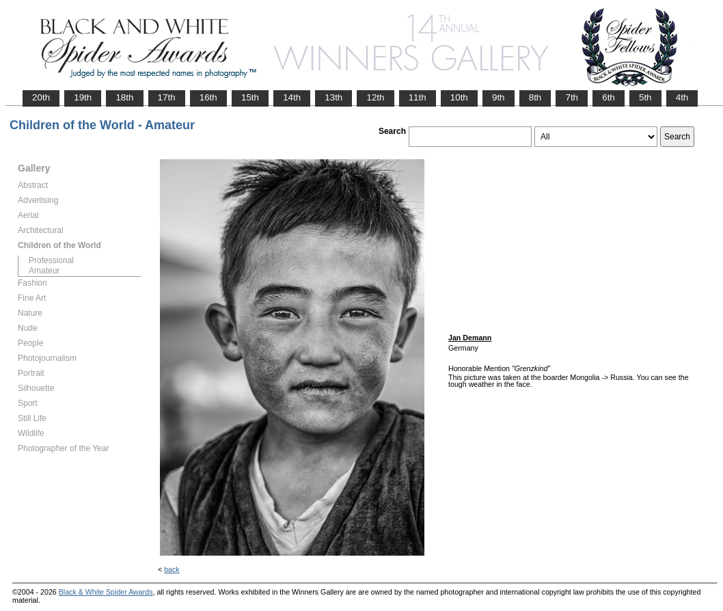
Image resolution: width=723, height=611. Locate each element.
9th (499, 97)
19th (82, 97)
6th (609, 97)
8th (535, 97)
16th (208, 97)
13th (333, 97)
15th (250, 97)
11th (417, 97)
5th (645, 97)
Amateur (44, 270)
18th (124, 97)
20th (41, 97)
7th (572, 97)
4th (682, 97)
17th (166, 97)
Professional (51, 260)
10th (459, 97)
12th (375, 97)
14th (291, 97)
